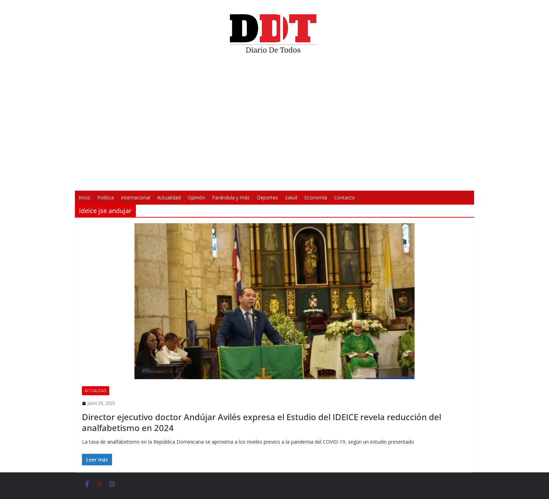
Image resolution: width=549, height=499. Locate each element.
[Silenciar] (366, 180)
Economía (315, 197)
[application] (274, 125)
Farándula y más (231, 197)
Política (105, 197)
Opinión (196, 197)
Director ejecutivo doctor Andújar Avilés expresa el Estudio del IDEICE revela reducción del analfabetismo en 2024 (261, 422)
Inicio (84, 197)
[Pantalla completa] (377, 180)
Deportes (267, 197)
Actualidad (169, 197)
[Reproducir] (171, 180)
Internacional (135, 197)
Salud (291, 197)
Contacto (344, 197)
